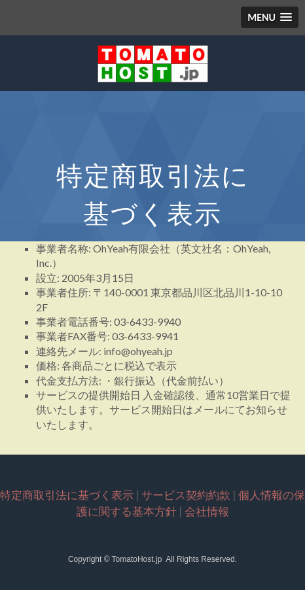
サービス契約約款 (185, 495)
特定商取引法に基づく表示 (67, 495)
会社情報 (207, 511)
